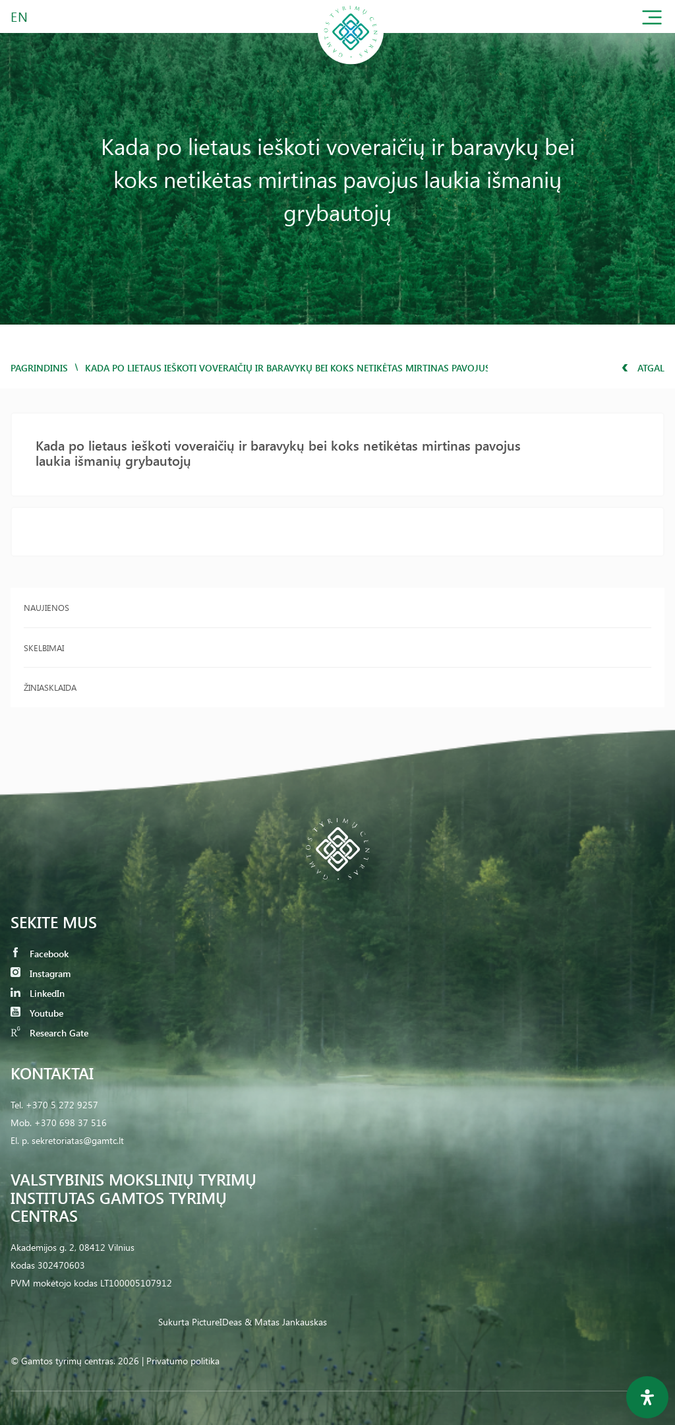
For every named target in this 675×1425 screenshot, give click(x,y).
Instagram (41, 973)
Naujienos (46, 607)
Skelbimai (44, 647)
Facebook (40, 953)
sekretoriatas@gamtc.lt (78, 1140)
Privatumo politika (183, 1360)
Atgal (643, 368)
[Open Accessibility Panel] (647, 1397)
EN (20, 16)
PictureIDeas (217, 1321)
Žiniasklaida (50, 687)
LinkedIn (38, 993)
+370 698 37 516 (70, 1122)
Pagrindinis (39, 368)
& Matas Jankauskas (286, 1321)
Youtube (37, 1013)
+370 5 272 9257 (62, 1104)
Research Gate (49, 1033)
